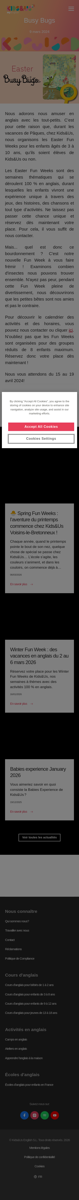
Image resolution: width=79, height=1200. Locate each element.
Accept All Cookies (41, 426)
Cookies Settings (41, 438)
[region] (39, 420)
